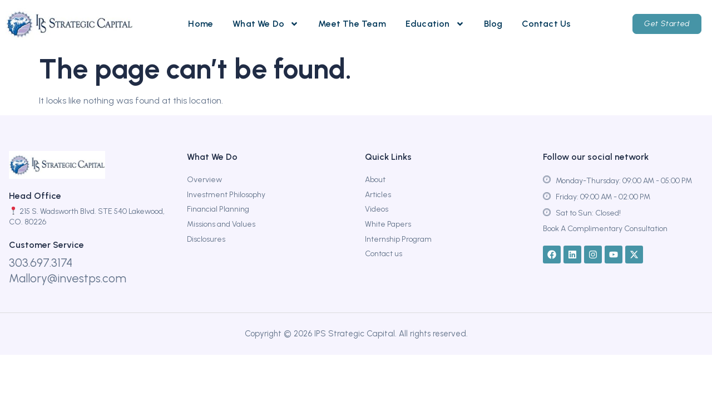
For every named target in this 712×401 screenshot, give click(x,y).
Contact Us (546, 23)
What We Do (266, 24)
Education (435, 24)
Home (200, 23)
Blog (493, 23)
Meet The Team (352, 23)
